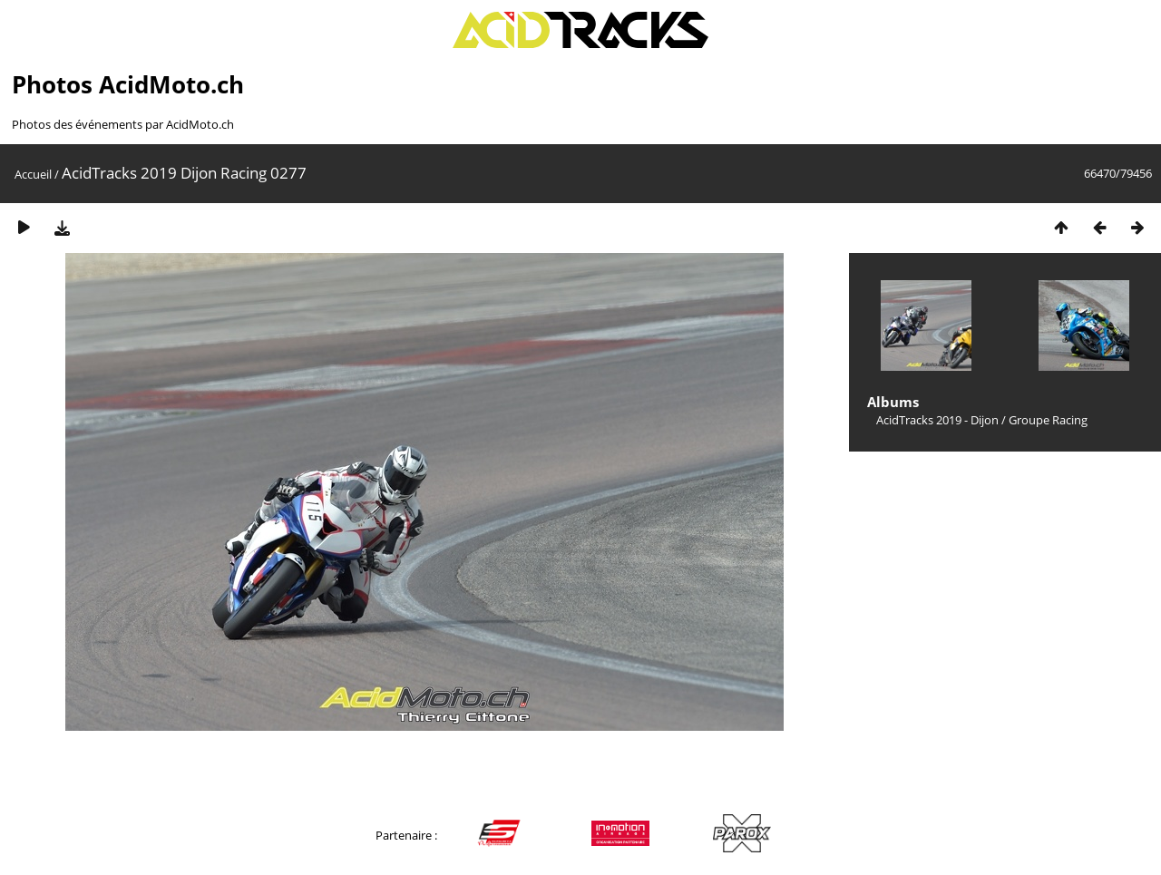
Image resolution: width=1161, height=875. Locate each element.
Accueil (33, 174)
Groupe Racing (1048, 420)
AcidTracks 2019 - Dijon (937, 420)
